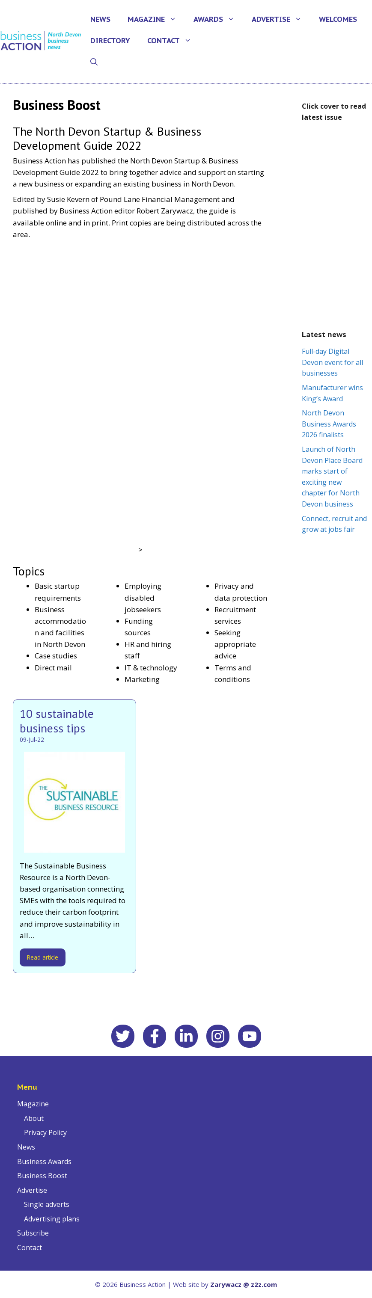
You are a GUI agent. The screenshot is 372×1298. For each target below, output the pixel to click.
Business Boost (42, 1175)
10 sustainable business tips (57, 720)
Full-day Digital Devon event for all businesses (332, 362)
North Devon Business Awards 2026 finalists (329, 423)
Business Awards (44, 1161)
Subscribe (33, 1233)
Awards (218, 19)
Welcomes (338, 19)
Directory (110, 40)
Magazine (156, 19)
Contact (173, 40)
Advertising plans (52, 1219)
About (34, 1118)
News (100, 19)
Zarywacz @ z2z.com (243, 1284)
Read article (42, 957)
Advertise (281, 19)
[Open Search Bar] (94, 62)
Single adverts (46, 1204)
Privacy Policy (45, 1132)
